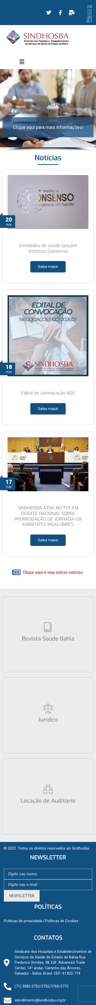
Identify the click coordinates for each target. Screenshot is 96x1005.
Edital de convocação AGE (48, 393)
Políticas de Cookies (61, 921)
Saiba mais (48, 266)
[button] (22, 62)
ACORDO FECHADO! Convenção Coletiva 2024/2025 (48, 108)
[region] (48, 110)
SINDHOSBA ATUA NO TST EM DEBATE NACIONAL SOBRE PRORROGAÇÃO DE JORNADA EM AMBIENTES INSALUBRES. (48, 516)
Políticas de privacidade (23, 921)
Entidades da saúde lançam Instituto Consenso (48, 248)
